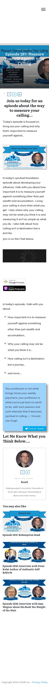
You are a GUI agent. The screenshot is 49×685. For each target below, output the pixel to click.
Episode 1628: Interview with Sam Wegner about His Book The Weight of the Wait (24, 597)
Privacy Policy (40, 682)
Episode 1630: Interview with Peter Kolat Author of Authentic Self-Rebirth (24, 559)
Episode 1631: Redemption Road (24, 525)
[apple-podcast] (14, 290)
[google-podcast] (14, 283)
